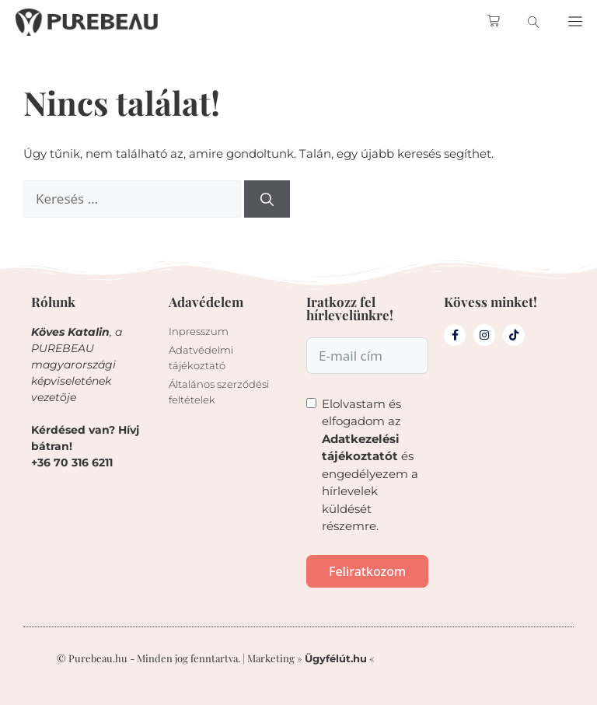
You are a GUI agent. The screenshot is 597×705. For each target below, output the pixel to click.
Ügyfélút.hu (336, 658)
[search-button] (533, 22)
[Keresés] (267, 199)
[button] (575, 22)
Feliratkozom (367, 571)
